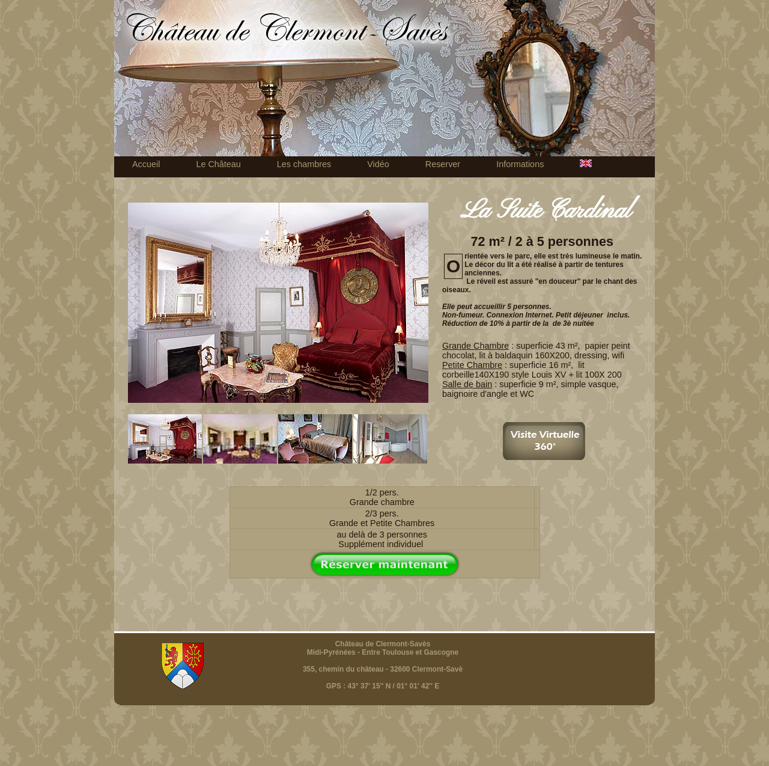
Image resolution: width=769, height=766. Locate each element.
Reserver (442, 164)
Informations (520, 164)
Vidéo (378, 164)
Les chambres (304, 164)
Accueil (146, 164)
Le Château (218, 164)
